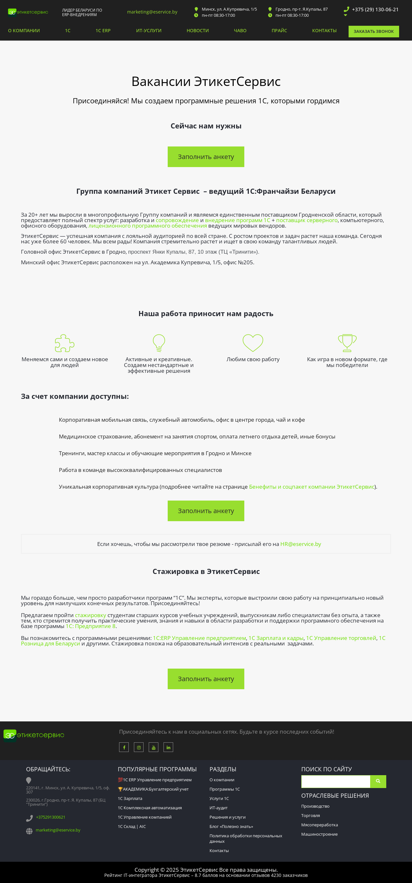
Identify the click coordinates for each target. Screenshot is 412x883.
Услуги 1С (219, 798)
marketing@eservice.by (152, 11)
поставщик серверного (307, 220)
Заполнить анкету (206, 156)
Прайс (279, 30)
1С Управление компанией (145, 817)
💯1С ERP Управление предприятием (155, 780)
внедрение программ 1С (237, 220)
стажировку (90, 615)
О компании (24, 30)
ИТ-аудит (219, 808)
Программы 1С (225, 789)
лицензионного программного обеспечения (148, 225)
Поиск (378, 781)
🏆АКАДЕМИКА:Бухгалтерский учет (153, 789)
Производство (315, 806)
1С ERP (103, 30)
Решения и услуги (228, 817)
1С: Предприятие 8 (91, 626)
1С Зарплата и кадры (276, 638)
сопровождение (177, 220)
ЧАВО (240, 30)
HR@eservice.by (300, 544)
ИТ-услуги (149, 30)
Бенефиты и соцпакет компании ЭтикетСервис (311, 486)
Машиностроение (319, 834)
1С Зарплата (130, 798)
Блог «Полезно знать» (231, 826)
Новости (198, 30)
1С (67, 30)
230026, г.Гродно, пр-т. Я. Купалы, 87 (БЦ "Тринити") (66, 802)
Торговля (310, 815)
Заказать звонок (374, 31)
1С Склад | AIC (132, 826)
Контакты (324, 30)
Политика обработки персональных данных (246, 838)
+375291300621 (50, 817)
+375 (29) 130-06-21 (375, 9)
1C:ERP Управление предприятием (199, 638)
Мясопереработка (319, 825)
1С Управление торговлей (341, 638)
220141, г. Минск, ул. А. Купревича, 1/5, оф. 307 (68, 790)
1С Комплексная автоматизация (150, 808)
